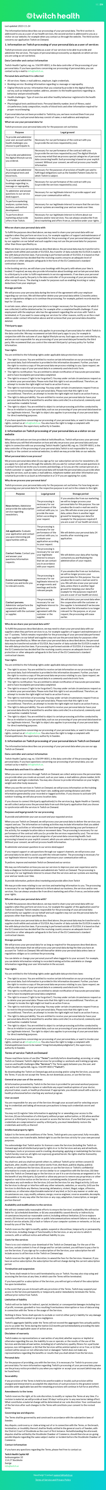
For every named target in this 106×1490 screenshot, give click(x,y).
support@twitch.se (63, 1475)
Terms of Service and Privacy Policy (53, 1479)
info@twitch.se (35, 71)
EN (101, 4)
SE (97, 4)
